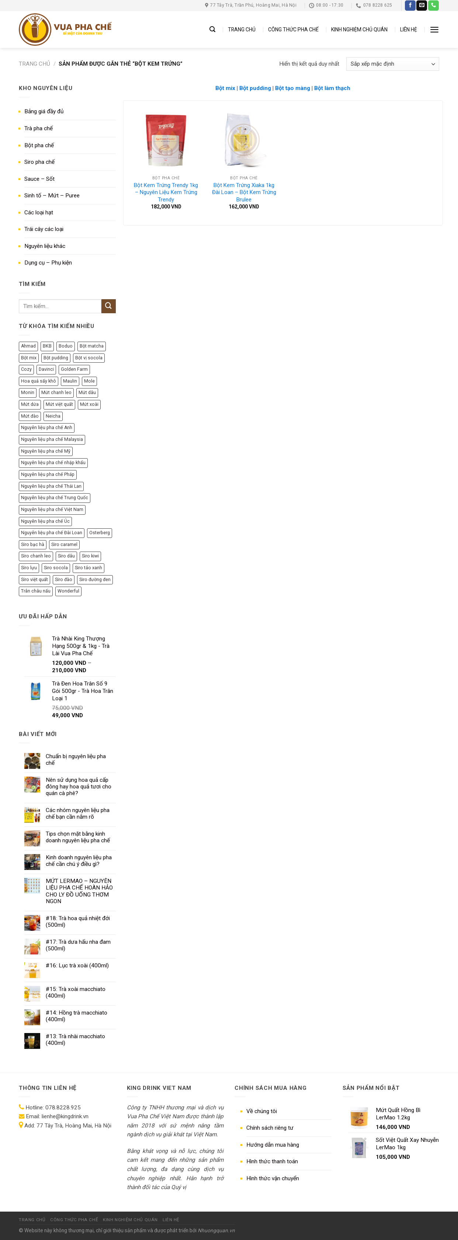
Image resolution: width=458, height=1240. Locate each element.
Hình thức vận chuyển (272, 1178)
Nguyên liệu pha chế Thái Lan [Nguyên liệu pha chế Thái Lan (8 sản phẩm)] (51, 486)
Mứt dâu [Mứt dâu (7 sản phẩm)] (87, 392)
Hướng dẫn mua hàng (272, 1144)
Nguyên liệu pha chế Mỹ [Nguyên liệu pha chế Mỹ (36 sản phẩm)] (45, 451)
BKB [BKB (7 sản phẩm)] (47, 346)
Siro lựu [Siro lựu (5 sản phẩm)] (29, 567)
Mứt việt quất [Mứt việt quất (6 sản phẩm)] (59, 404)
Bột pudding (255, 88)
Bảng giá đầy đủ (43, 111)
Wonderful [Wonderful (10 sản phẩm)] (68, 591)
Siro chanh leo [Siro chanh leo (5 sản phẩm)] (36, 556)
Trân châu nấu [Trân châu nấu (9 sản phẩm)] (36, 591)
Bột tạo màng (292, 88)
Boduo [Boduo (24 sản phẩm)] (66, 346)
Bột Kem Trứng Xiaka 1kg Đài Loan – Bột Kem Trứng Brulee (244, 192)
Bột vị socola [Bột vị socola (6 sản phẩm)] (89, 357)
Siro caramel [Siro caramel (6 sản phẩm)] (64, 544)
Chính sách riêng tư (270, 1128)
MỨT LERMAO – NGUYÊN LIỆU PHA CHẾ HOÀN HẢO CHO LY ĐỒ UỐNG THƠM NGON (79, 891)
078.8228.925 (63, 1107)
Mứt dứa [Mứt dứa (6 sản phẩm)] (30, 404)
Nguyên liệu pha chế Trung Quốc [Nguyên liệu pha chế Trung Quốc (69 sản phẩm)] (54, 497)
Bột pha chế (39, 145)
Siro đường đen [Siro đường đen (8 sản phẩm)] (95, 579)
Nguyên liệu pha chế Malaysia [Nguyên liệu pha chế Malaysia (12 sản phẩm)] (52, 439)
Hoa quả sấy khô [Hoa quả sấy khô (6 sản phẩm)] (38, 381)
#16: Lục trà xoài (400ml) (77, 965)
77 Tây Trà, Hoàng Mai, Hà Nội (73, 1125)
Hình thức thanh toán (272, 1161)
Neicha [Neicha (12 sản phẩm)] (53, 416)
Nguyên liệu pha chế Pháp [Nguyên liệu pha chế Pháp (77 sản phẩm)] (47, 474)
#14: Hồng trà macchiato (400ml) (76, 1016)
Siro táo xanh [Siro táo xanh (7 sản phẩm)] (88, 567)
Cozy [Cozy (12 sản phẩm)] (26, 369)
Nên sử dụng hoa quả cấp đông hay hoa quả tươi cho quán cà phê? (78, 787)
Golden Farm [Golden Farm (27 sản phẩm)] (74, 369)
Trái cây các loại (43, 229)
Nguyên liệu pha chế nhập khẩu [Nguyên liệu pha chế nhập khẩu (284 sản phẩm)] (53, 462)
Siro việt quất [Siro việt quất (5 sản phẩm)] (34, 579)
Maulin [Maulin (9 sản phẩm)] (70, 381)
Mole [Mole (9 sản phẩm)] (89, 381)
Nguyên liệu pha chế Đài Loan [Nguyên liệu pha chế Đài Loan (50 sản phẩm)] (51, 532)
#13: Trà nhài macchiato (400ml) (75, 1039)
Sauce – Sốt (39, 179)
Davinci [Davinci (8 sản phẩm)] (46, 369)
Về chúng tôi (261, 1111)
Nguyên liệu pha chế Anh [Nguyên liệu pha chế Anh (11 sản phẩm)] (46, 427)
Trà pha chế (38, 128)
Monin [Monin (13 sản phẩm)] (27, 392)
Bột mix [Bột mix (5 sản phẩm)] (29, 357)
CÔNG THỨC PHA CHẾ (293, 29)
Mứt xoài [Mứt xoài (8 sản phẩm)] (89, 404)
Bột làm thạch (332, 88)
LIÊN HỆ (408, 29)
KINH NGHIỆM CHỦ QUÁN (359, 29)
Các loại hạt (38, 212)
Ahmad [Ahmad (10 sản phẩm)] (28, 346)
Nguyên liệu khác (44, 246)
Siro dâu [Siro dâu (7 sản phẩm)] (66, 556)
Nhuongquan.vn (216, 1230)
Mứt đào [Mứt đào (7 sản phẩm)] (30, 416)
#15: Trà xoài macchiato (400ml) (75, 992)
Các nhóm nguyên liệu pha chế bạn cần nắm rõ (78, 813)
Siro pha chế (39, 162)
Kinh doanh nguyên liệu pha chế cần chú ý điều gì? (79, 860)
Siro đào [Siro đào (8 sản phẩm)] (63, 579)
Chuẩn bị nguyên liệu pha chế (76, 759)
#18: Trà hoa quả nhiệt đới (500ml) (78, 921)
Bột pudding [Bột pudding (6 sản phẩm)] (56, 357)
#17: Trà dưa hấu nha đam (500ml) (78, 945)
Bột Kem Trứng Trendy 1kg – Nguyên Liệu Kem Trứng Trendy (166, 192)
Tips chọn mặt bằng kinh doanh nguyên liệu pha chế (78, 837)
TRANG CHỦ (242, 29)
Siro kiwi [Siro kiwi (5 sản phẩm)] (90, 556)
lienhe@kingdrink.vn (65, 1116)
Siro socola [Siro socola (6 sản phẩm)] (56, 567)
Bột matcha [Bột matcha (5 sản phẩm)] (92, 346)
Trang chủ (34, 64)
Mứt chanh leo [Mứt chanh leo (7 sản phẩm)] (56, 392)
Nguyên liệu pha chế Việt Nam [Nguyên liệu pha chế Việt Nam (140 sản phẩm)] (52, 509)
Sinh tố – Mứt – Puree (52, 195)
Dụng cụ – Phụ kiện (48, 262)
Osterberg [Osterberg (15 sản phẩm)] (99, 532)
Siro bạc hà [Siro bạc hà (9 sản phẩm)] (32, 544)
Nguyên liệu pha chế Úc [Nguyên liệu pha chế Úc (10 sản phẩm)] (45, 521)
